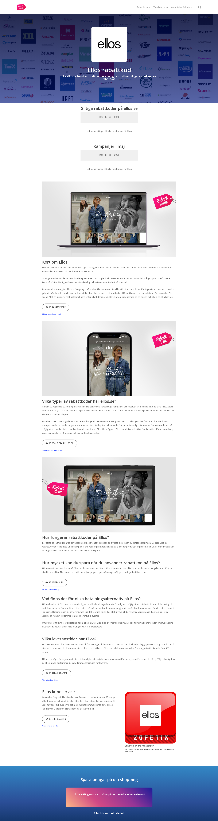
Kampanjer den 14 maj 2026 (52, 450)
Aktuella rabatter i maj (50, 589)
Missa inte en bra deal (50, 726)
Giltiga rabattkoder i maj (51, 314)
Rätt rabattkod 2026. (50, 680)
